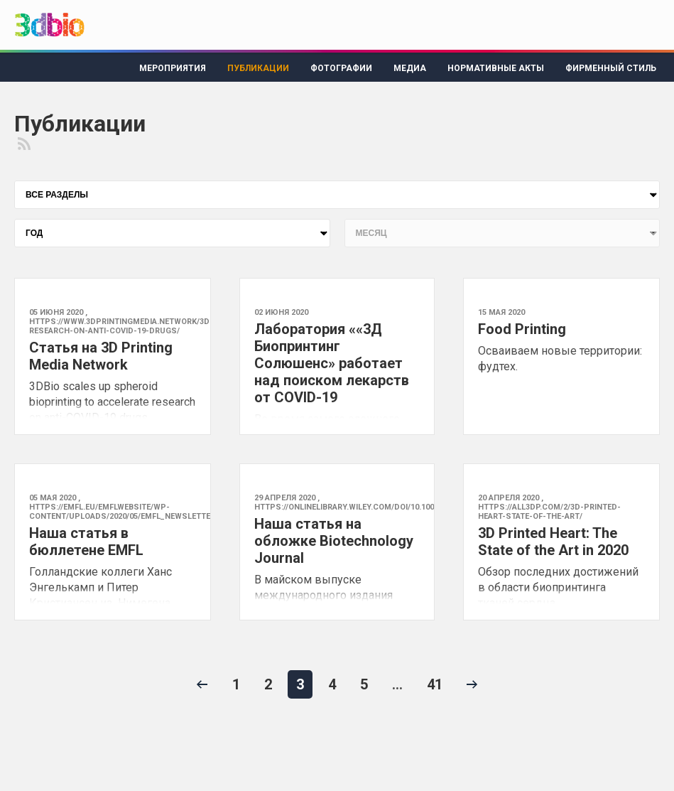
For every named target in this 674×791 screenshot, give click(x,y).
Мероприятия (172, 68)
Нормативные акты (495, 68)
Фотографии (341, 68)
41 (434, 684)
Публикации (258, 68)
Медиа (409, 68)
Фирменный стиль (610, 68)
